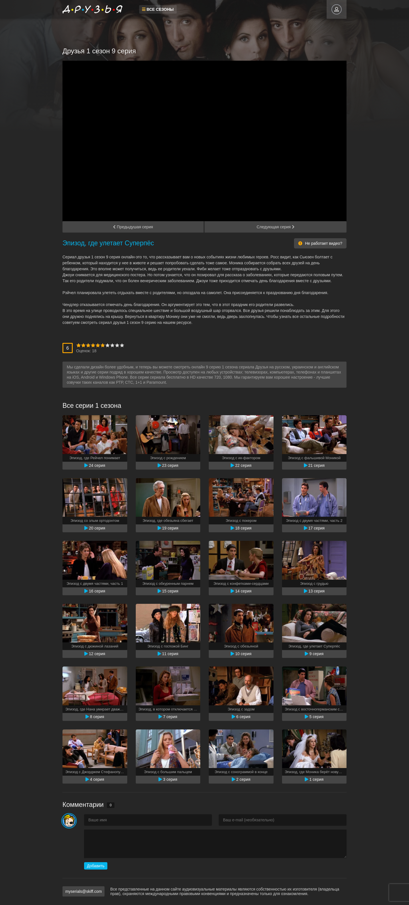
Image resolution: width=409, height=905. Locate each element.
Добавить (96, 866)
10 (122, 345)
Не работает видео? (320, 243)
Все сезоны (158, 9)
